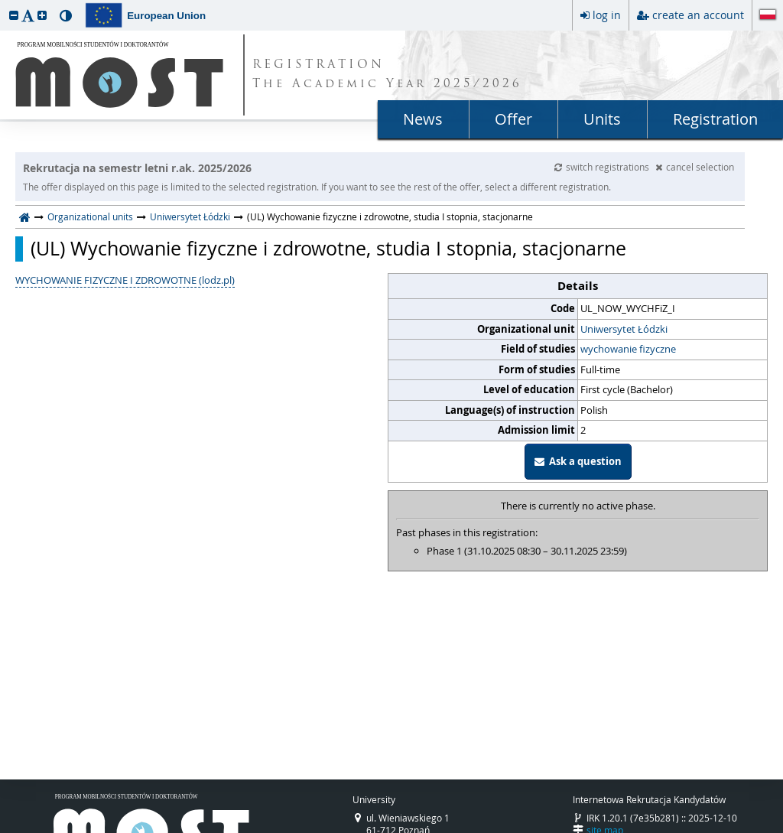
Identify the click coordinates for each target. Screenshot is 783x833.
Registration (715, 119)
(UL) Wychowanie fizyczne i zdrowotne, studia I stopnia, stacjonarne (328, 248)
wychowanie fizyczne (628, 349)
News (423, 119)
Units (602, 119)
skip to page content (4, 4)
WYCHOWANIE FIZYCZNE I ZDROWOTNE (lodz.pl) (125, 280)
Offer (513, 119)
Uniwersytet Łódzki (190, 216)
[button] (13, 15)
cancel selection (694, 167)
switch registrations (602, 167)
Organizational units (90, 216)
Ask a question (578, 461)
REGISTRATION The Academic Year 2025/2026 (387, 75)
